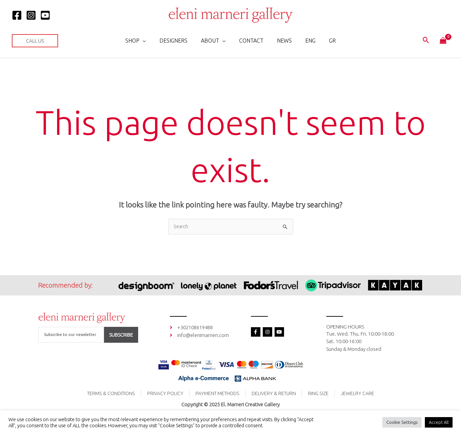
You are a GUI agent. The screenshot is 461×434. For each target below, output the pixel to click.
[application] (151, 41)
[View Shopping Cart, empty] (443, 41)
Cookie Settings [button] (401, 422)
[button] (35, 40)
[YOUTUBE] (45, 15)
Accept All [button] (439, 422)
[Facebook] (17, 15)
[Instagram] (31, 15)
